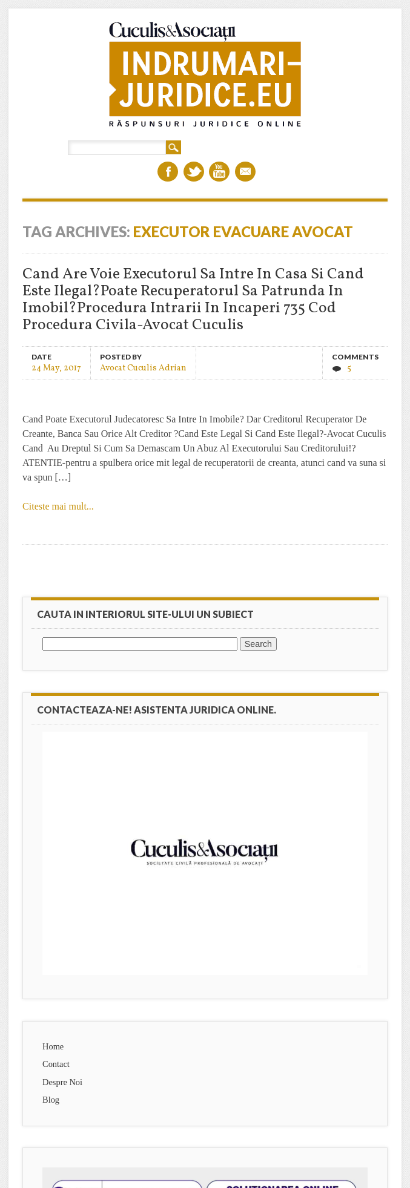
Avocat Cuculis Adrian (143, 368)
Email (245, 172)
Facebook (167, 172)
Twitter (194, 172)
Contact (56, 1064)
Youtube (219, 172)
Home (53, 1046)
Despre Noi (62, 1082)
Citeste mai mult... (58, 506)
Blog (50, 1099)
